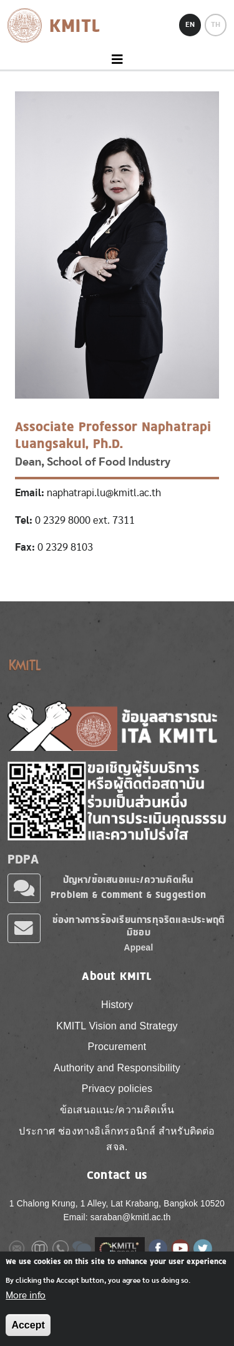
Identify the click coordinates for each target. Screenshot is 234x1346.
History (117, 1004)
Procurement (117, 1046)
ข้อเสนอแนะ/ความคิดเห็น (117, 1109)
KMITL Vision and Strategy (116, 1026)
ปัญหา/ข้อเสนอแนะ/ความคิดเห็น (128, 879)
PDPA (23, 859)
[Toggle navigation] (117, 59)
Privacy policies (117, 1088)
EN (190, 24)
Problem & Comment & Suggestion (128, 894)
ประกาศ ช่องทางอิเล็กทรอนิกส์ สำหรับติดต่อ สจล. (117, 1139)
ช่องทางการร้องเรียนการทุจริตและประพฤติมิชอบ (138, 926)
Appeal (139, 947)
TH (215, 24)
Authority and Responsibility (117, 1068)
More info (26, 1301)
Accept (27, 1330)
